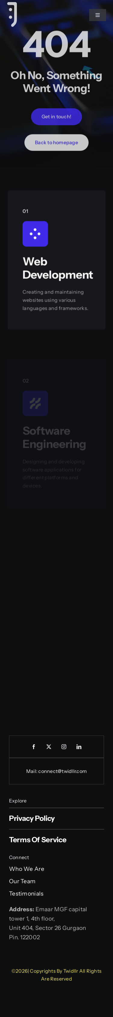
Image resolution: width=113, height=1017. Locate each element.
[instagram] (64, 747)
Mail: (32, 771)
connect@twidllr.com (62, 771)
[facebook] (34, 747)
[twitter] (49, 747)
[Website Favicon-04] (12, 5)
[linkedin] (79, 747)
